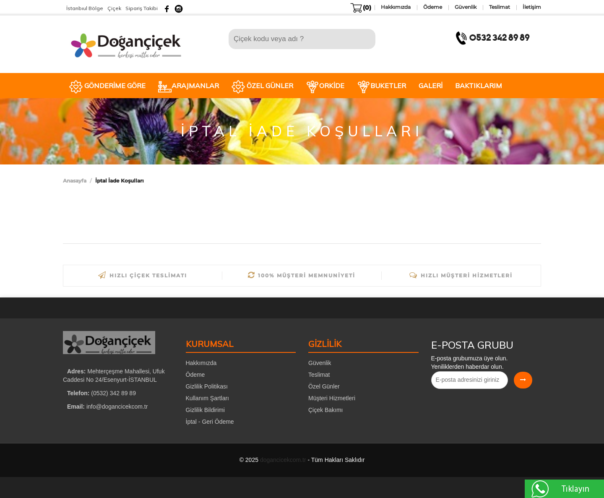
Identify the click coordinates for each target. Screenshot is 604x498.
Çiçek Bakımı (325, 410)
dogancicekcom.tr (283, 459)
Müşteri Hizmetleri (331, 398)
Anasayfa (74, 180)
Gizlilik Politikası (207, 386)
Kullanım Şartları (207, 398)
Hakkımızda (201, 363)
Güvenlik (319, 363)
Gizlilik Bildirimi (205, 410)
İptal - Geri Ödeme (210, 421)
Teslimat (319, 374)
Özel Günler (324, 386)
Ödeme (195, 374)
